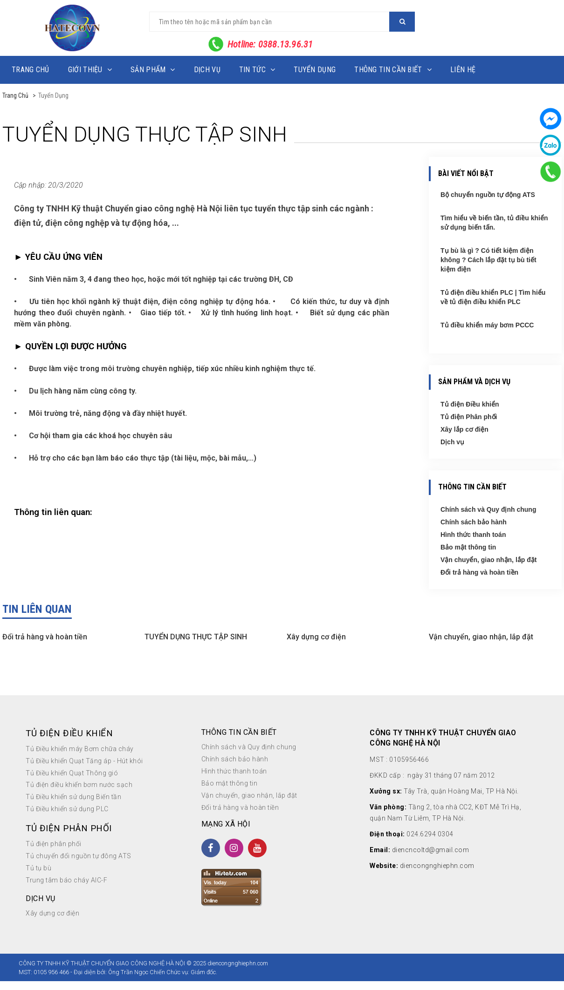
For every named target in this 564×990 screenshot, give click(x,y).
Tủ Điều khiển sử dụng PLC (67, 809)
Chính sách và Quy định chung (488, 509)
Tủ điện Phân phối (468, 416)
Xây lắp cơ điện (464, 429)
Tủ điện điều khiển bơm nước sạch (79, 784)
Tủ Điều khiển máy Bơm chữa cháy (80, 749)
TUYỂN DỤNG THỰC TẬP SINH (195, 636)
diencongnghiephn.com (437, 865)
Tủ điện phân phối (54, 844)
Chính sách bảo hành (473, 522)
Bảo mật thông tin (468, 547)
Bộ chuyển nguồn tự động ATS (487, 194)
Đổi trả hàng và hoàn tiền (479, 572)
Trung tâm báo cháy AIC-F (66, 880)
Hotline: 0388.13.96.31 (270, 44)
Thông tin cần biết (393, 69)
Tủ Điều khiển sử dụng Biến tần (73, 796)
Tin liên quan (37, 609)
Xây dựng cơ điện (316, 636)
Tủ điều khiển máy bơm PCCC (487, 325)
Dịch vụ (207, 69)
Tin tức (257, 69)
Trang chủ (30, 69)
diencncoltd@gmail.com (430, 850)
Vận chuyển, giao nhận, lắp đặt (488, 559)
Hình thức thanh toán (473, 534)
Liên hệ (462, 69)
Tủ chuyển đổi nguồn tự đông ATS (78, 856)
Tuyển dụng (315, 69)
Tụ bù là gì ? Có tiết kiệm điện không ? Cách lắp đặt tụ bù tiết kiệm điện (488, 260)
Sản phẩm (153, 69)
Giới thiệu (90, 69)
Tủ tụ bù (38, 868)
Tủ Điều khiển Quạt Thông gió (72, 773)
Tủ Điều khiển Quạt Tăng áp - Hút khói (84, 761)
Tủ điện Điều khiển (469, 404)
